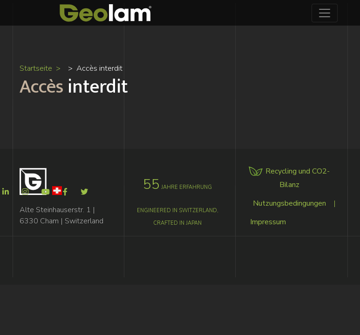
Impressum (268, 222)
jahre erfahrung (177, 187)
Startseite (36, 68)
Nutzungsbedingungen (289, 203)
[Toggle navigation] (325, 13)
